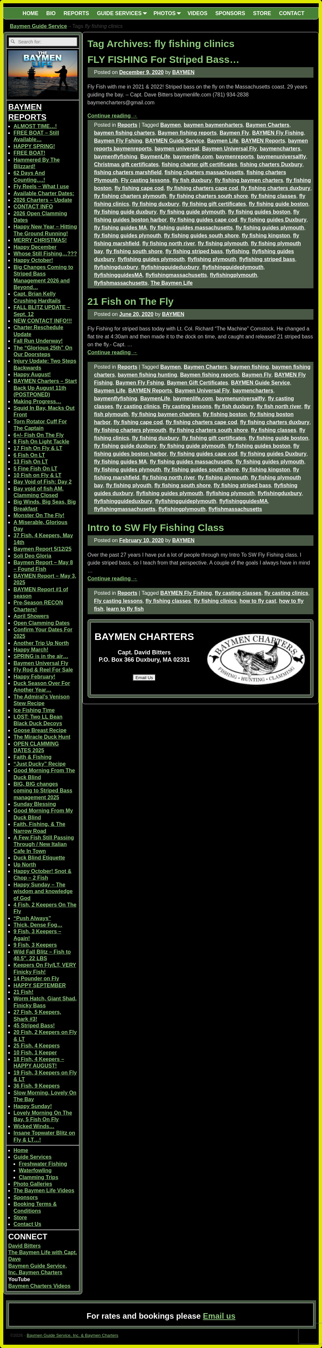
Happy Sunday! (32, 1106)
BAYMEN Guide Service (174, 141)
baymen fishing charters (124, 133)
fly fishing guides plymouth (270, 227)
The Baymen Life (171, 283)
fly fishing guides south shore (201, 235)
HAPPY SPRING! (34, 146)
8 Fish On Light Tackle (41, 441)
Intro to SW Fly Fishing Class (156, 527)
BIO (51, 13)
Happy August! (32, 374)
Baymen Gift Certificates (197, 382)
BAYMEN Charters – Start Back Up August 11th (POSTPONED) (45, 387)
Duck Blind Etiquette (39, 857)
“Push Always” (32, 918)
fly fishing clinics (215, 601)
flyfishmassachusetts (121, 283)
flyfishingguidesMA (118, 275)
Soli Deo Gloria (32, 556)
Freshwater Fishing (43, 1164)
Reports (127, 125)
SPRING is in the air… (40, 656)
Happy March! (30, 649)
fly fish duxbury (192, 180)
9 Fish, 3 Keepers (35, 945)
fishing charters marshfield (128, 172)
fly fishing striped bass (194, 251)
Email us (219, 1315)
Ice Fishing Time (34, 710)
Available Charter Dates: (43, 193)
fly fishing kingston (266, 235)
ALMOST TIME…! (35, 126)
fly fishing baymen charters (249, 180)
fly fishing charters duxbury (275, 188)
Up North (24, 864)
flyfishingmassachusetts (176, 275)
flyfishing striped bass (267, 259)
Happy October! (33, 260)
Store (20, 1217)
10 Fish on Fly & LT (37, 475)
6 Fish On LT (29, 455)
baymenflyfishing (116, 156)
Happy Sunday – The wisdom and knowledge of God (43, 891)
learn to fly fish (125, 609)
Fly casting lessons (145, 180)
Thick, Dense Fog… (37, 925)
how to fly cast (257, 601)
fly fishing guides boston (259, 212)
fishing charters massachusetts (204, 172)
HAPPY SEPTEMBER (39, 985)
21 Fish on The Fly (131, 301)
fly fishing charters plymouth (130, 196)
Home (20, 1150)
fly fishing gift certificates (214, 204)
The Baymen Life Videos (43, 1190)
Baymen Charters (268, 125)
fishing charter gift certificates (199, 164)
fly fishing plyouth (128, 485)
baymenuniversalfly (281, 156)
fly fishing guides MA (120, 227)
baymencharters (280, 148)
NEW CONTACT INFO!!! (42, 321)
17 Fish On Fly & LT (37, 448)
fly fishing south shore (134, 251)
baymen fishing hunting (147, 375)
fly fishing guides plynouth (127, 235)
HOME (31, 13)
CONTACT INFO (33, 206)
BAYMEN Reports (263, 141)
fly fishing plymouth (223, 243)
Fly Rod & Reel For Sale (43, 670)
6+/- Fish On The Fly (38, 435)
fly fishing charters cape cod (202, 188)
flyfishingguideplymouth (232, 267)
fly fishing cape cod (139, 188)
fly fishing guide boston (278, 204)
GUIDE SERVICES (123, 13)
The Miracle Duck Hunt (41, 737)
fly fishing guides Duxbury (273, 220)
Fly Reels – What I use (41, 186)
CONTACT (291, 13)
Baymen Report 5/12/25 (42, 549)
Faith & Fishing (32, 757)
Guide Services (32, 1157)
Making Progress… (37, 401)
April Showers (31, 616)
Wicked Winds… (33, 1126)
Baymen (170, 125)
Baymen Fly (234, 133)
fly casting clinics (138, 406)
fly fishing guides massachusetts (191, 227)
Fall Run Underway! (38, 341)
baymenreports (235, 156)
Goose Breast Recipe (40, 730)
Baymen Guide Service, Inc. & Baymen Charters (72, 1335)
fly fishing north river (168, 243)
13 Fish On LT (30, 461)
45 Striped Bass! (34, 1025)
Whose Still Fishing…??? (45, 253)
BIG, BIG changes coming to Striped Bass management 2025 (42, 790)
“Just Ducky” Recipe (39, 764)
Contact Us (27, 1224)
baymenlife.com (193, 156)
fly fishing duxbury (155, 204)
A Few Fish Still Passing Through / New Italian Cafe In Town (43, 844)
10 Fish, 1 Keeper (35, 1052)
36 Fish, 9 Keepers (36, 1086)
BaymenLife (155, 156)
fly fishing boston (225, 414)
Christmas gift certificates (126, 164)
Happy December (35, 247)
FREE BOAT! (29, 153)
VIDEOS (197, 13)
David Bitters (24, 1246)
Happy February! (34, 676)
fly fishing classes (273, 196)
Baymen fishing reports (187, 133)
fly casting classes (238, 593)
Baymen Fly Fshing (118, 141)
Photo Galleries (32, 1184)
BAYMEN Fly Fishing (278, 133)
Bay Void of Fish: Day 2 (42, 482)
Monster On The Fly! (39, 515)
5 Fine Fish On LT (35, 468)
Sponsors (25, 1197)
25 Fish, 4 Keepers (36, 1045)
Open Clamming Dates (41, 623)
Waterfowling (35, 1170)
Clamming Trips (38, 1177)
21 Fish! (23, 992)
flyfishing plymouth (212, 259)
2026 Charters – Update (42, 200)
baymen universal (177, 148)
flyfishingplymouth (233, 275)
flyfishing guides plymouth (151, 259)
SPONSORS (230, 13)
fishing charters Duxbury (271, 164)
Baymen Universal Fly (229, 148)
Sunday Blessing (34, 804)
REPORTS (76, 13)
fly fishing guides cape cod (203, 220)
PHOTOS (168, 13)
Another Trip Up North (41, 643)
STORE (262, 13)
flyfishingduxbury (116, 267)
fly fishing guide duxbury (125, 212)
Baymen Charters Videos (39, 1286)
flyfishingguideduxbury (170, 267)
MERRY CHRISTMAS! (40, 240)
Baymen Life (222, 141)
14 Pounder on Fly (36, 978)
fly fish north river (278, 406)
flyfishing (237, 251)
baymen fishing (249, 367)
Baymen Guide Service (38, 26)
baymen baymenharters (213, 125)
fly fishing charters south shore (208, 196)
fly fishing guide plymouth (192, 212)
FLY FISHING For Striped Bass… (164, 59)
